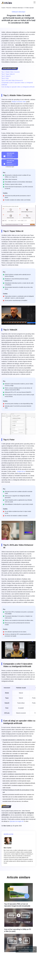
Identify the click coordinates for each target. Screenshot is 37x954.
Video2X (7, 703)
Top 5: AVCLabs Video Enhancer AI (12, 80)
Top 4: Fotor (5, 78)
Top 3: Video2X (6, 76)
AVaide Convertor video (19, 101)
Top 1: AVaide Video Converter (11, 72)
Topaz (7, 698)
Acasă (3, 7)
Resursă (8, 7)
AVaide (7, 693)
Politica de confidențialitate (23, 951)
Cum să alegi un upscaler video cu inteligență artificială (18, 87)
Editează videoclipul (17, 7)
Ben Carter (7, 826)
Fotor (6, 708)
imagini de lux (21, 471)
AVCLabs (7, 713)
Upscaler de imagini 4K (17, 821)
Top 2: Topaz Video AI (8, 74)
